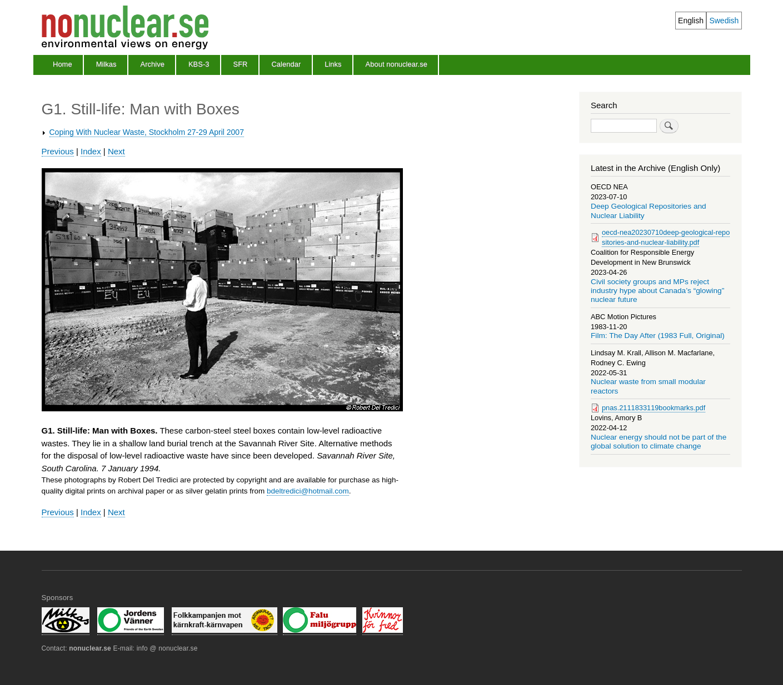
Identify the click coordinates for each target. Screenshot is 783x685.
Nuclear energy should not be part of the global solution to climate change (658, 441)
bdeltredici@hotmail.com (308, 491)
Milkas (106, 64)
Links (333, 64)
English (691, 20)
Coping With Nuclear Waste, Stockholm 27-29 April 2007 (146, 132)
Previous (58, 151)
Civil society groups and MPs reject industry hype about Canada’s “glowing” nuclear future (657, 291)
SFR (240, 64)
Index (91, 151)
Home (62, 64)
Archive (152, 64)
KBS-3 (199, 64)
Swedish (724, 20)
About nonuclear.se (396, 64)
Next (116, 151)
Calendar (286, 64)
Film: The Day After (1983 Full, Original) (658, 335)
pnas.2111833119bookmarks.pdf (653, 408)
